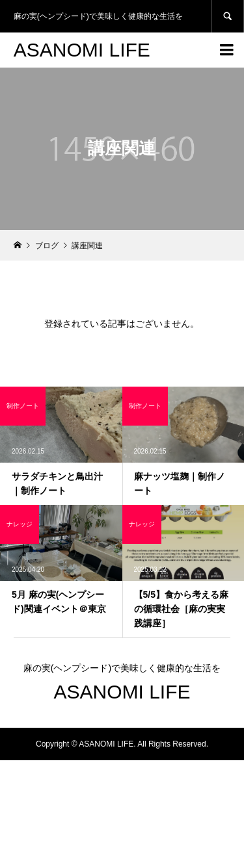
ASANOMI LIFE (82, 49)
